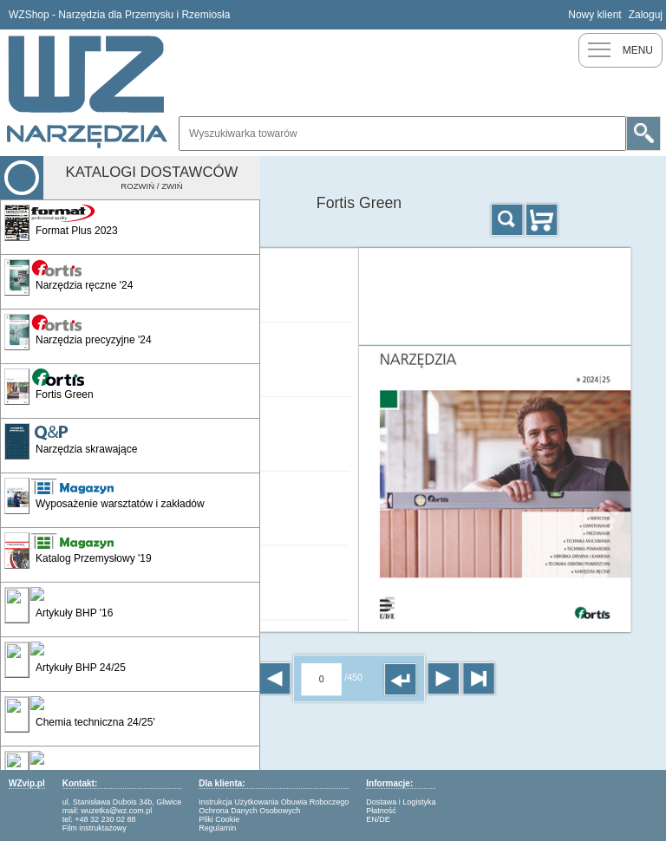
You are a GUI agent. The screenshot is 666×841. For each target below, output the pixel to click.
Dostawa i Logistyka (400, 802)
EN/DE (378, 819)
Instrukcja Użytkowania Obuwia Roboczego (274, 802)
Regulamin (217, 828)
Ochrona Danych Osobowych (249, 810)
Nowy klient (594, 15)
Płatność (381, 810)
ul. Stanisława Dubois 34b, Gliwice (122, 802)
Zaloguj (646, 15)
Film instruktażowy (94, 828)
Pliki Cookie (219, 819)
